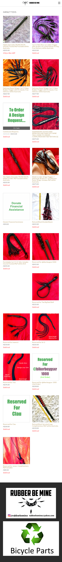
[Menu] (59, 2)
